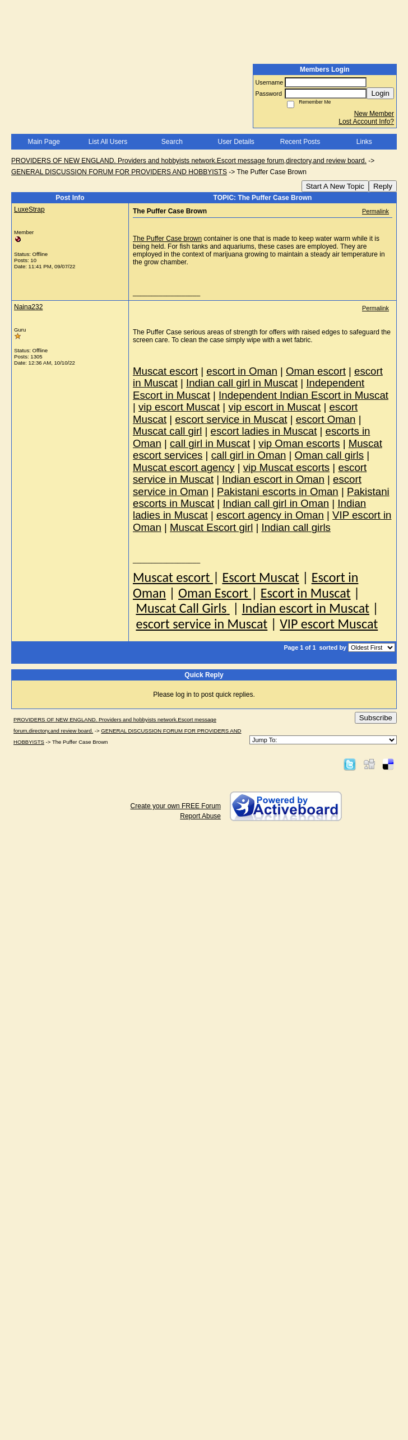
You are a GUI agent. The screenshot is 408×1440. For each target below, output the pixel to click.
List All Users (108, 142)
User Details (235, 142)
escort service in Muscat (201, 624)
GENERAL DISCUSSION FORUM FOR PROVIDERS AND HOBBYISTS (119, 172)
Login (380, 93)
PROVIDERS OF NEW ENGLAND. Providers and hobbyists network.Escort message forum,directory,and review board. (189, 161)
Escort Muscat (260, 577)
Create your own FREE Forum (176, 806)
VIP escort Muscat (329, 624)
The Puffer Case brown (167, 239)
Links (364, 142)
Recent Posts (300, 142)
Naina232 (28, 307)
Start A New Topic (335, 186)
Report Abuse (200, 816)
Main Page (43, 142)
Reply (382, 186)
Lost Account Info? (366, 121)
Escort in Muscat (306, 593)
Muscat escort (173, 577)
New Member (374, 114)
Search (172, 142)
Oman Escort (214, 593)
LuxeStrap (29, 209)
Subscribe (375, 718)
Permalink (375, 211)
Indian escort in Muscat (305, 608)
